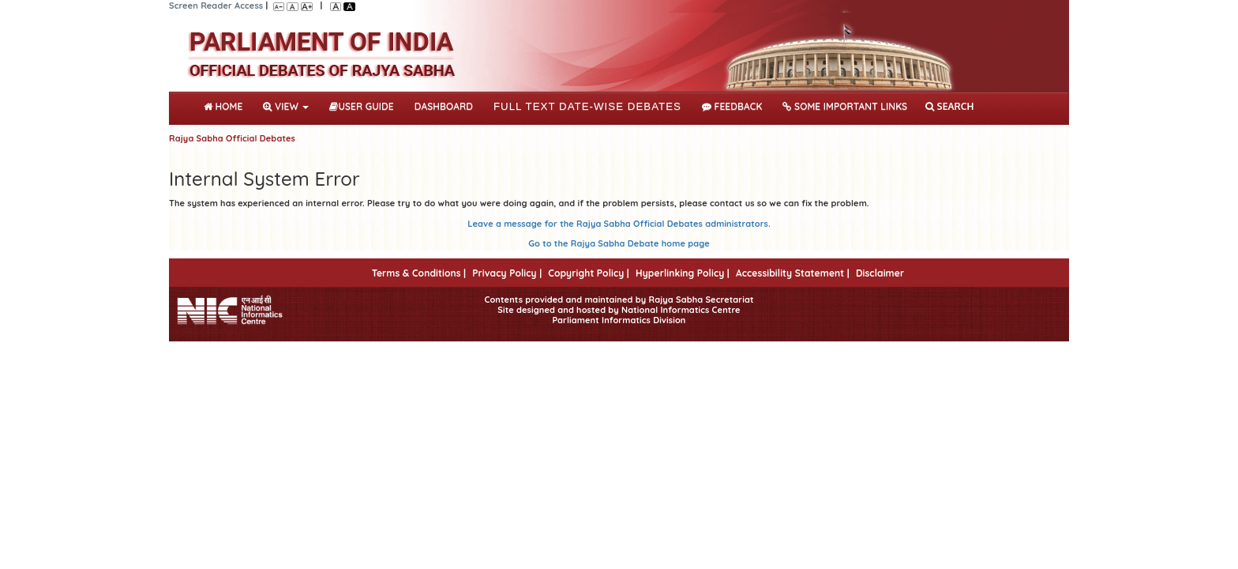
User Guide (361, 106)
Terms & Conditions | (419, 273)
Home (226, 105)
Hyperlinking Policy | (683, 273)
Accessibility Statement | (793, 273)
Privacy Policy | (507, 273)
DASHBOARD (444, 106)
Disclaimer (880, 273)
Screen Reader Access (216, 5)
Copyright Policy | (588, 273)
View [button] (286, 106)
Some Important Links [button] (844, 106)
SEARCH (949, 106)
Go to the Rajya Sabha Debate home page (619, 243)
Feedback (732, 106)
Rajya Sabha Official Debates (232, 138)
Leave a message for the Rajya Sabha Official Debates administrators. (619, 223)
